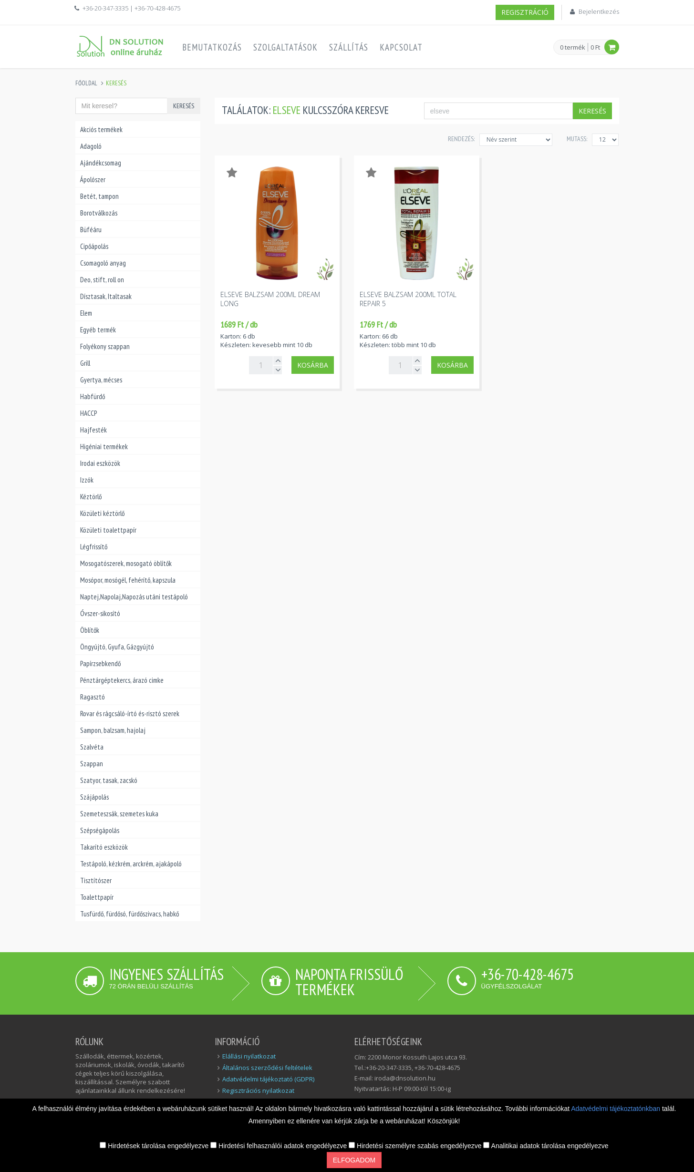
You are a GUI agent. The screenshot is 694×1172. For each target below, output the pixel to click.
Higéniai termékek (104, 446)
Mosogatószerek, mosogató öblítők (126, 563)
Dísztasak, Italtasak (106, 296)
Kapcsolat (401, 47)
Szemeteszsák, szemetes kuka (119, 813)
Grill (85, 363)
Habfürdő (92, 396)
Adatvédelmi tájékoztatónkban (616, 1108)
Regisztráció (525, 12)
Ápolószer (92, 179)
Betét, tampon (99, 196)
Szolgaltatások (285, 47)
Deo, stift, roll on (102, 279)
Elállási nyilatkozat (249, 1056)
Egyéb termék (98, 329)
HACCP (88, 413)
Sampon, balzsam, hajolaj (112, 730)
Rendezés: (461, 138)
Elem (86, 313)
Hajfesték (93, 429)
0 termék (572, 47)
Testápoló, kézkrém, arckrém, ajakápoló (131, 863)
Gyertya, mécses (101, 379)
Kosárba (312, 365)
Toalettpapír (97, 897)
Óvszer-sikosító (100, 613)
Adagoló (91, 146)
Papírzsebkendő (100, 663)
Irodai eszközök (100, 463)
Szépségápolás (99, 830)
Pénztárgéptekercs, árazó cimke (122, 680)
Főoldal (86, 83)
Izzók (86, 479)
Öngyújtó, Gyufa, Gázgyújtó (117, 646)
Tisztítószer (96, 880)
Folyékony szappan (105, 346)
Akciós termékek (101, 129)
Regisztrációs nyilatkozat (258, 1090)
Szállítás (348, 47)
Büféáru (91, 229)
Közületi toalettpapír (108, 530)
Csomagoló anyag (103, 262)
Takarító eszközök (104, 847)
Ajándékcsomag (100, 162)
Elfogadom (354, 1160)
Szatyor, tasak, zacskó (108, 780)
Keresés (183, 106)
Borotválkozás (98, 212)
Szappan (91, 763)
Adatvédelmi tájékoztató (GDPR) (268, 1079)
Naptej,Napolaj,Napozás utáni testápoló (134, 596)
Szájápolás (94, 797)
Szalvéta (92, 746)
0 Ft (595, 47)
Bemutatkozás (212, 47)
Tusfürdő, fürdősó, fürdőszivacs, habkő (129, 913)
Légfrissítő (93, 546)
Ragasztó (92, 696)
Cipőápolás (94, 246)
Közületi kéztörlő (102, 513)
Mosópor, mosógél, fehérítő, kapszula (128, 580)
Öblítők (89, 630)
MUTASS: (577, 138)
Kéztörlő (91, 496)
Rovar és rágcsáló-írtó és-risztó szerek (129, 713)
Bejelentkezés (599, 11)
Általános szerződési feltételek (267, 1067)
